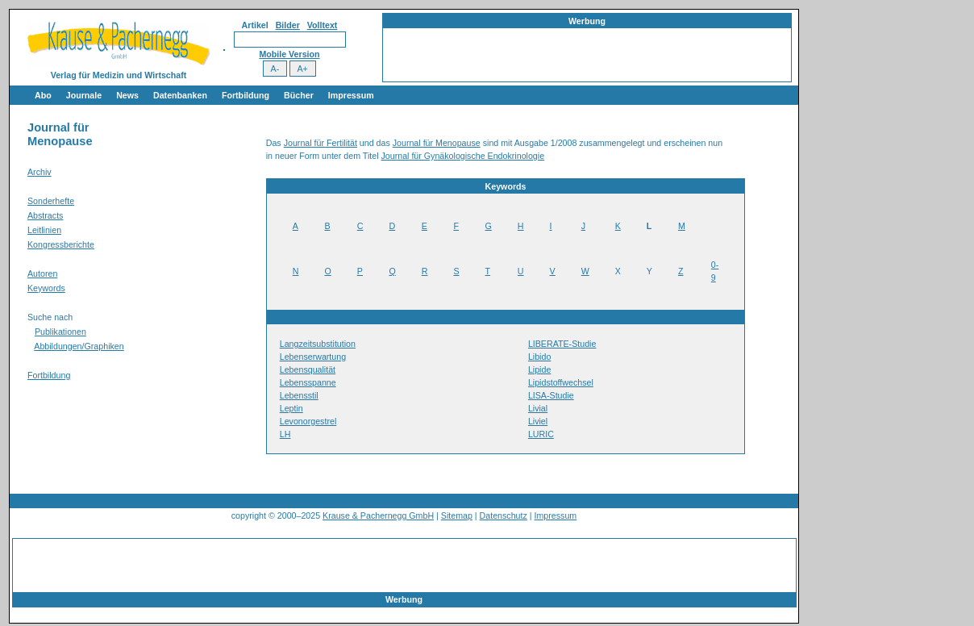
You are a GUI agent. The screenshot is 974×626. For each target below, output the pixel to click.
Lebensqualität (307, 369)
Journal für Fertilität (320, 143)
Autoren (42, 273)
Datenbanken (180, 95)
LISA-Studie (551, 395)
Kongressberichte (60, 244)
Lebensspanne (308, 382)
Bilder (288, 25)
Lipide (539, 369)
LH (285, 434)
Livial (537, 408)
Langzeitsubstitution (318, 343)
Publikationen (60, 331)
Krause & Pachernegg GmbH (378, 515)
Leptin (291, 408)
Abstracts (45, 215)
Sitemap (456, 515)
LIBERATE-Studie (562, 343)
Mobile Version (289, 54)
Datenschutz (503, 515)
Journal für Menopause (437, 143)
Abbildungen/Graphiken (78, 346)
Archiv (39, 172)
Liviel (537, 421)
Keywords (46, 288)
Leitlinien (44, 230)
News (127, 95)
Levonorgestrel (308, 421)
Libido (539, 356)
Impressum (351, 95)
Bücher (299, 95)
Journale (84, 95)
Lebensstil (299, 395)
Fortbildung (245, 95)
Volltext (322, 25)
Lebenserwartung (313, 356)
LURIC (541, 434)
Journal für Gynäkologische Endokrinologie (463, 156)
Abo (43, 95)
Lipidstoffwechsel (560, 382)
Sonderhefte (50, 201)
